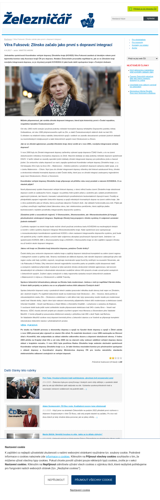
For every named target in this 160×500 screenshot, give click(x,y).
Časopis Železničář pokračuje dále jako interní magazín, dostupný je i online (141, 78)
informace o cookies (58, 456)
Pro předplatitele (139, 40)
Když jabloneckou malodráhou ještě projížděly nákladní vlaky (142, 71)
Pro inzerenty (137, 42)
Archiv (134, 48)
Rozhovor (8, 39)
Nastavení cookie (80, 490)
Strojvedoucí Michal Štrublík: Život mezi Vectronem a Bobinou (142, 92)
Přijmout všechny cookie (93, 479)
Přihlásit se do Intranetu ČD (144, 9)
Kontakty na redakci (140, 45)
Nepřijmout (56, 479)
